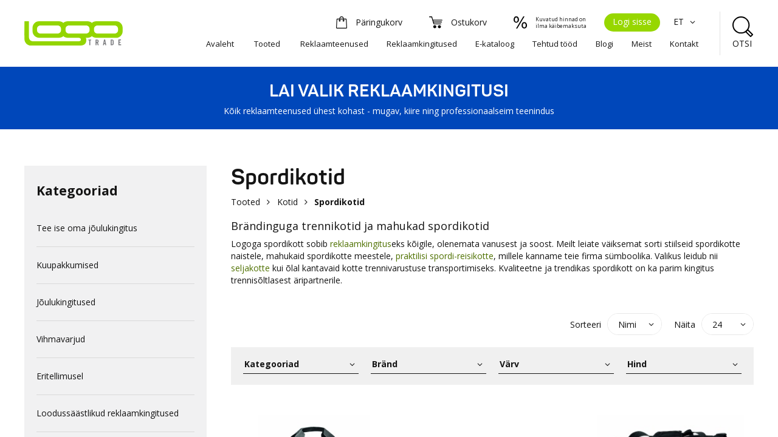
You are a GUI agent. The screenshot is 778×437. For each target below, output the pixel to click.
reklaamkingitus (360, 243)
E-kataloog (494, 43)
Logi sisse (632, 21)
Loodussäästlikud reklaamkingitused (107, 413)
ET (685, 21)
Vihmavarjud (60, 339)
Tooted (267, 43)
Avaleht (220, 43)
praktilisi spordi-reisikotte (445, 256)
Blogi (604, 43)
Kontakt (684, 43)
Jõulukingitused (65, 302)
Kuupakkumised (67, 265)
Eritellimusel (59, 376)
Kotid (287, 202)
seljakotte (251, 268)
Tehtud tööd (554, 43)
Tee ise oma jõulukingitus (86, 228)
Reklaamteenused (334, 43)
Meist (642, 43)
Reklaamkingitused (422, 43)
